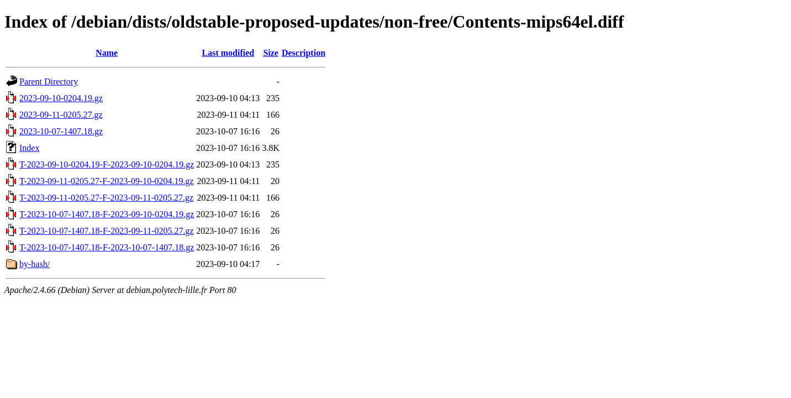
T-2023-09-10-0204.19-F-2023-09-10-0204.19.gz (106, 164)
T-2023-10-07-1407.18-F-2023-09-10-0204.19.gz (106, 214)
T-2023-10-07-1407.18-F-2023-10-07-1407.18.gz (106, 247)
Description (303, 52)
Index (29, 148)
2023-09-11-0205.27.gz (61, 114)
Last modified (228, 52)
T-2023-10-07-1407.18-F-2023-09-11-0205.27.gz (106, 230)
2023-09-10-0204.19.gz (61, 98)
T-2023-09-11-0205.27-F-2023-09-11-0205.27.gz (106, 197)
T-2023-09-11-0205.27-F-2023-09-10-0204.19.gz (106, 181)
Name (107, 52)
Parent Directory (48, 81)
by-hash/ (34, 264)
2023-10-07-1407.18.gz (61, 131)
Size (270, 52)
